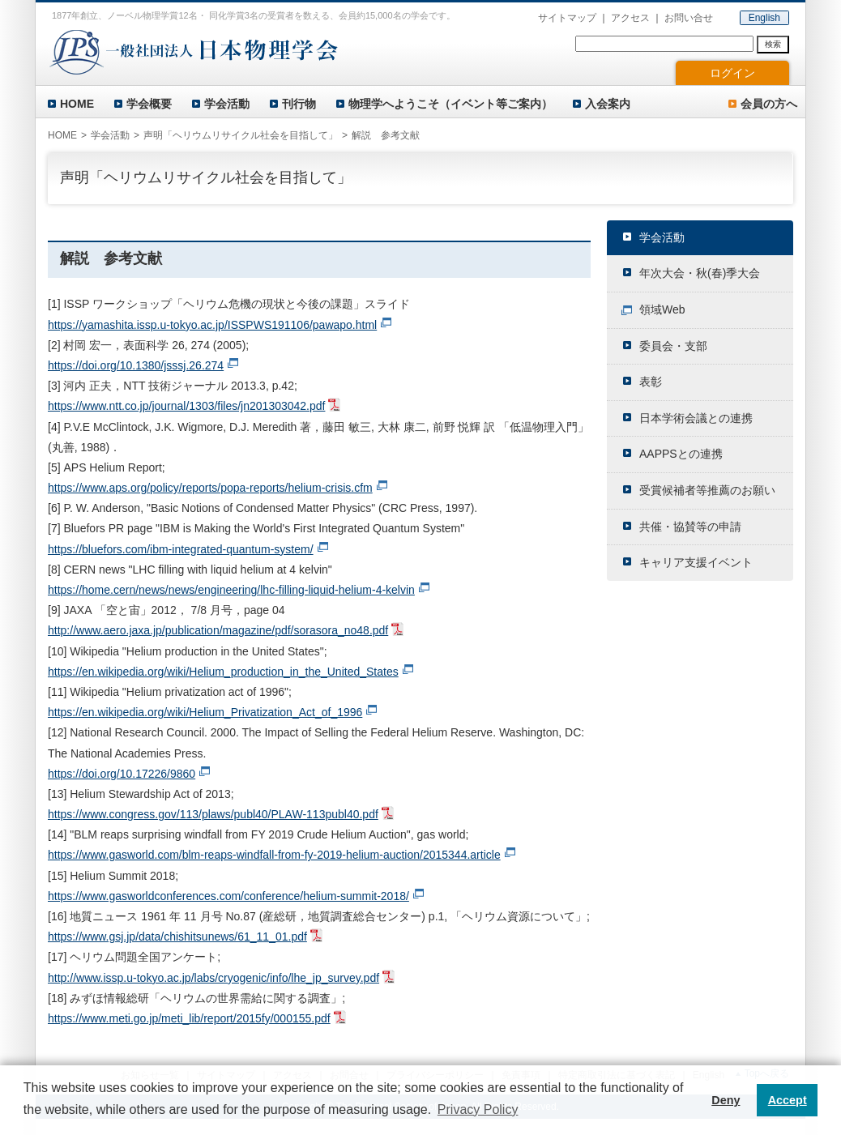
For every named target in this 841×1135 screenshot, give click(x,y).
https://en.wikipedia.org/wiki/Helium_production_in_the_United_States (223, 671)
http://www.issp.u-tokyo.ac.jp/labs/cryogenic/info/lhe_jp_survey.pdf (213, 977)
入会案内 (607, 103)
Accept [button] (787, 1100)
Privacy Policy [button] (478, 1109)
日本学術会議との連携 (696, 418)
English (764, 17)
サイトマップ (567, 17)
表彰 (650, 381)
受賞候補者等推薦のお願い (707, 490)
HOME (77, 103)
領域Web (662, 309)
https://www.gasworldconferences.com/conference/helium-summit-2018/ (228, 896)
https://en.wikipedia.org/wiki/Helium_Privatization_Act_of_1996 (205, 712)
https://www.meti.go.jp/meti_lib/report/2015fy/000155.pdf (189, 1018)
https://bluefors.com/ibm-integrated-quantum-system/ (181, 549)
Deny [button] (725, 1100)
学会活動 (227, 103)
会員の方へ (769, 103)
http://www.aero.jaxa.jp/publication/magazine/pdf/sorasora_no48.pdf (218, 630)
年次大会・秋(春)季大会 (699, 273)
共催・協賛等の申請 (690, 526)
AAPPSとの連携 (681, 453)
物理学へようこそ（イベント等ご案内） (450, 103)
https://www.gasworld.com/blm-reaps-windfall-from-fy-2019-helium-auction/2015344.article (274, 854)
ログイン (732, 72)
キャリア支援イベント (696, 562)
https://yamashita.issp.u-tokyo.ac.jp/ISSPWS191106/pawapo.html (212, 324)
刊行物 (299, 103)
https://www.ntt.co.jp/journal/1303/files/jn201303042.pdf (186, 405)
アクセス (630, 17)
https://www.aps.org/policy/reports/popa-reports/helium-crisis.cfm (210, 487)
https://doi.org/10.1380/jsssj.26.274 (136, 365)
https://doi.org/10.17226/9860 (121, 773)
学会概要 (149, 103)
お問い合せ (688, 17)
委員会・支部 (673, 345)
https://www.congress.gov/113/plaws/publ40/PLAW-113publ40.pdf (213, 814)
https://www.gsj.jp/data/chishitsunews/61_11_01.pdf (177, 936)
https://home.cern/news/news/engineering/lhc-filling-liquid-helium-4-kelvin (231, 589)
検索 (773, 44)
